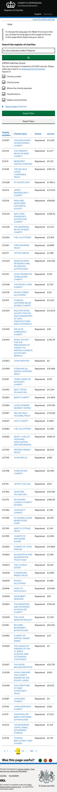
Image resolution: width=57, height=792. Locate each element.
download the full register (33, 69)
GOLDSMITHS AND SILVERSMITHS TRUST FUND (23, 557)
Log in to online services (44, 19)
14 (23, 752)
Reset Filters (28, 121)
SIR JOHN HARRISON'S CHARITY (20, 332)
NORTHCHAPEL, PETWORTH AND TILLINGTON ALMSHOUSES (22, 265)
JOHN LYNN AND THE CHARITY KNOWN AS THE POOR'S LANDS (22, 676)
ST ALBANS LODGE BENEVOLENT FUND (23, 520)
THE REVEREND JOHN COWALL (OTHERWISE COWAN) (21, 729)
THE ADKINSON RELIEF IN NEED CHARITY (21, 230)
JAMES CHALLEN (22, 484)
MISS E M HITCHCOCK (20, 589)
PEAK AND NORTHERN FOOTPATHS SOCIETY (20, 204)
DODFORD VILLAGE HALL (20, 493)
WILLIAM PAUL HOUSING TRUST (22, 414)
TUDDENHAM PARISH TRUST (21, 574)
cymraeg (48, 14)
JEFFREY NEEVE (21, 253)
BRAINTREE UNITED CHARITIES (23, 162)
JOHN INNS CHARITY (19, 700)
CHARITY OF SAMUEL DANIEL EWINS (22, 638)
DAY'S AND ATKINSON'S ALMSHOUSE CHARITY (20, 218)
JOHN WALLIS (20, 457)
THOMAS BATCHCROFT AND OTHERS (23, 741)
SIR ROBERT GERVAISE (19, 597)
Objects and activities (17, 100)
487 (32, 752)
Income (50, 134)
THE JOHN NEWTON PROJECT (23, 618)
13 (19, 752)
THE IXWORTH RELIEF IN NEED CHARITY (21, 153)
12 (15, 752)
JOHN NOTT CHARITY (19, 511)
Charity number (14, 76)
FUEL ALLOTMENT (22, 237)
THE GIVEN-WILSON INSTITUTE (23, 666)
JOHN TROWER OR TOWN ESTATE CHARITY (23, 277)
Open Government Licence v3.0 (16, 785)
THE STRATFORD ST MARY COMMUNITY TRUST (22, 689)
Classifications (13, 94)
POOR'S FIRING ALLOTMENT (21, 293)
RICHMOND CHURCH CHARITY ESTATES (23, 502)
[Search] (28, 50)
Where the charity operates (19, 88)
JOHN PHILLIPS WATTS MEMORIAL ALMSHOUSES (23, 717)
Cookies (3, 775)
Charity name (13, 82)
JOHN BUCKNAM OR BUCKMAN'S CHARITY (22, 143)
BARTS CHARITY (21, 397)
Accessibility (14, 775)
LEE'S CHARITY (21, 421)
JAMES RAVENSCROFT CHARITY (21, 193)
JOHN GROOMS (21, 361)
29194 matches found (13, 63)
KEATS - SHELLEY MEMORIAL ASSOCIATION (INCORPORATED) (22, 440)
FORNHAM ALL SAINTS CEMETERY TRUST (23, 371)
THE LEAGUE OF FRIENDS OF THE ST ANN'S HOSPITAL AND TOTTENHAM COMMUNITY (22, 653)
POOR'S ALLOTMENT (20, 582)
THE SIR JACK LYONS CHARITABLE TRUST (20, 173)
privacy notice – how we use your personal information (17, 770)
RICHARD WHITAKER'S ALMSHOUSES (21, 628)
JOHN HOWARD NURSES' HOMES (22, 406)
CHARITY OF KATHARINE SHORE (20, 539)
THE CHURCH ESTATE (20, 566)
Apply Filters (28, 113)
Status (38, 134)
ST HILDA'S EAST (22, 182)
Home (9, 24)
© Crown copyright (46, 785)
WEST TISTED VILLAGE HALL (20, 391)
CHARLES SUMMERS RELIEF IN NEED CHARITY (22, 303)
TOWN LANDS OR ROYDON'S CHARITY (22, 382)
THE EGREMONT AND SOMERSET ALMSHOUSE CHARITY (22, 608)
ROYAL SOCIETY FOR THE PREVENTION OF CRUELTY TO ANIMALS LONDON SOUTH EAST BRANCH (23, 347)
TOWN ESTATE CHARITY (20, 472)
